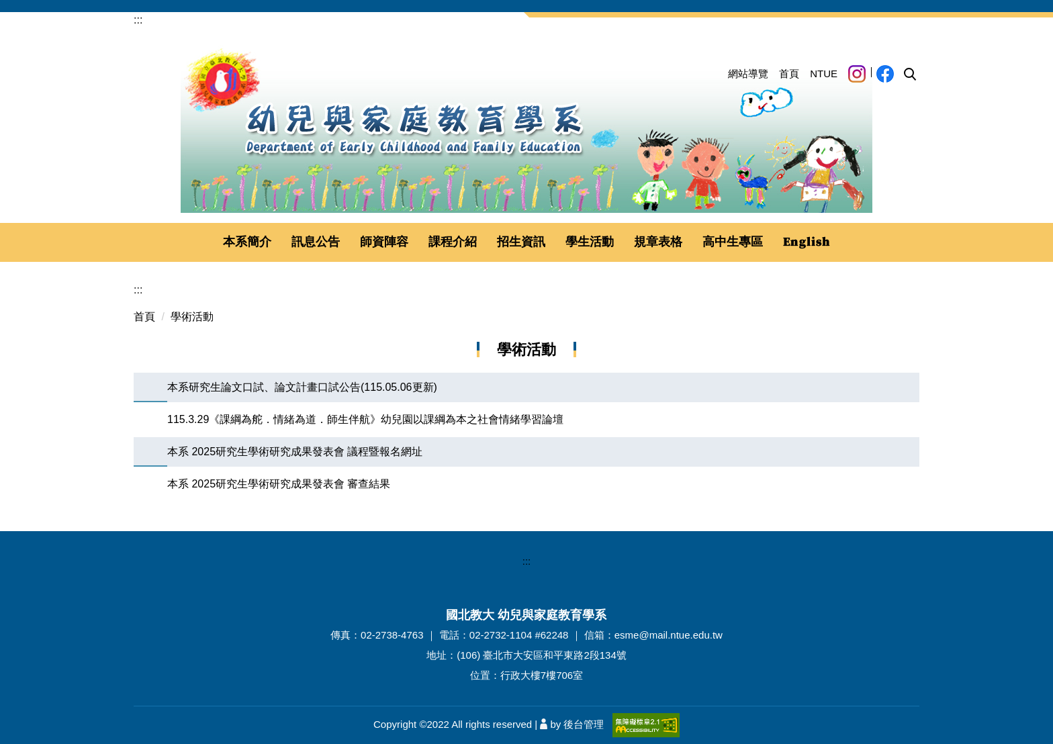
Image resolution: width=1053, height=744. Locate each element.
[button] (910, 74)
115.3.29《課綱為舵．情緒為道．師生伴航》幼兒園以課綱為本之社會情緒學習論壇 (365, 419)
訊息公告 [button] (315, 241)
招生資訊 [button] (521, 241)
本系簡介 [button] (247, 241)
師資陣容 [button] (384, 241)
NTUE (823, 73)
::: (138, 20)
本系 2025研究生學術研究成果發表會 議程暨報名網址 (294, 451)
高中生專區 (732, 241)
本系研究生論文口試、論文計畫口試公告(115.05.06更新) (302, 387)
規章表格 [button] (658, 241)
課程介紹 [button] (452, 241)
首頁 (789, 73)
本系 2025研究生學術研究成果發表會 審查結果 (278, 484)
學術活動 (192, 316)
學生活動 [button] (589, 241)
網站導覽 (748, 73)
